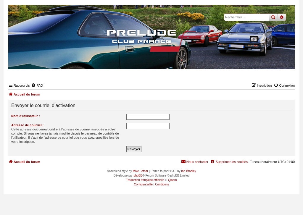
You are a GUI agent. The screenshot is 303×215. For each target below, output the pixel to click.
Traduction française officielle (145, 180)
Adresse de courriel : (27, 125)
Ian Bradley (188, 171)
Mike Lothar (140, 171)
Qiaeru (172, 180)
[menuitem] (37, 85)
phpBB (137, 175)
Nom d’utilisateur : (25, 116)
